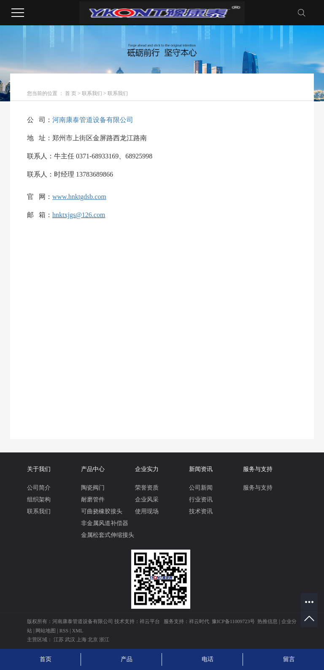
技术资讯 (201, 511)
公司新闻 (201, 488)
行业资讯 (201, 499)
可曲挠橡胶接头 (101, 511)
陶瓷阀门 (93, 488)
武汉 (70, 640)
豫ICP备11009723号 (233, 621)
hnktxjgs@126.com (78, 214)
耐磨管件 (93, 499)
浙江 (104, 640)
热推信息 (267, 621)
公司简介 (39, 488)
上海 (81, 640)
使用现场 (147, 511)
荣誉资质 (147, 488)
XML (78, 631)
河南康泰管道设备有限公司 (92, 119)
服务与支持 (258, 488)
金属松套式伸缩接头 (107, 535)
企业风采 (147, 499)
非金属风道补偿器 (104, 523)
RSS (63, 631)
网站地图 (45, 631)
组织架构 (39, 499)
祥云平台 (150, 621)
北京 (93, 640)
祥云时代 (199, 621)
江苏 (59, 640)
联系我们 (92, 93)
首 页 (70, 93)
